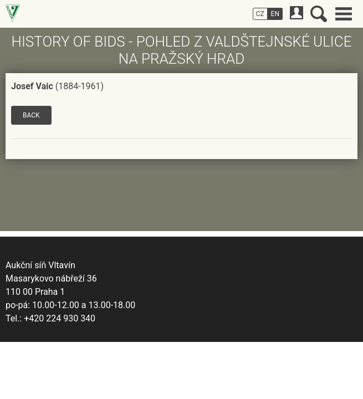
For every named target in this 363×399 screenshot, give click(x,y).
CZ (260, 14)
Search (318, 14)
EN (275, 14)
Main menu (343, 14)
